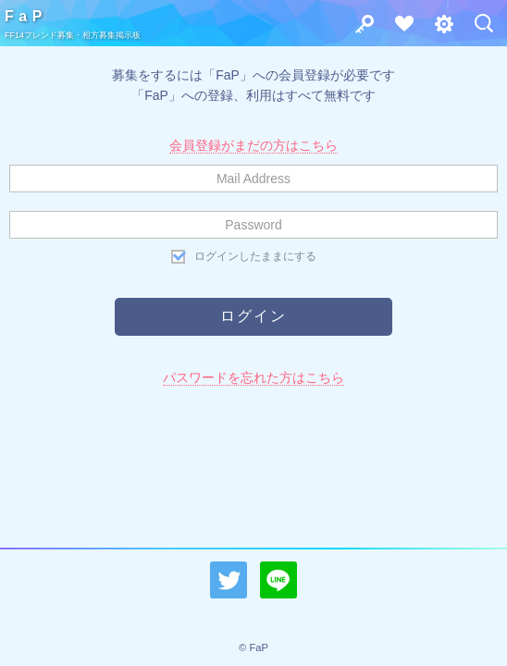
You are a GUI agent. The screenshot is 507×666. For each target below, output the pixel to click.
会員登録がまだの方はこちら (253, 145)
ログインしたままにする (255, 256)
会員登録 (399, 28)
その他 (438, 28)
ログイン (359, 28)
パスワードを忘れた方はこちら (253, 377)
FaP (26, 16)
